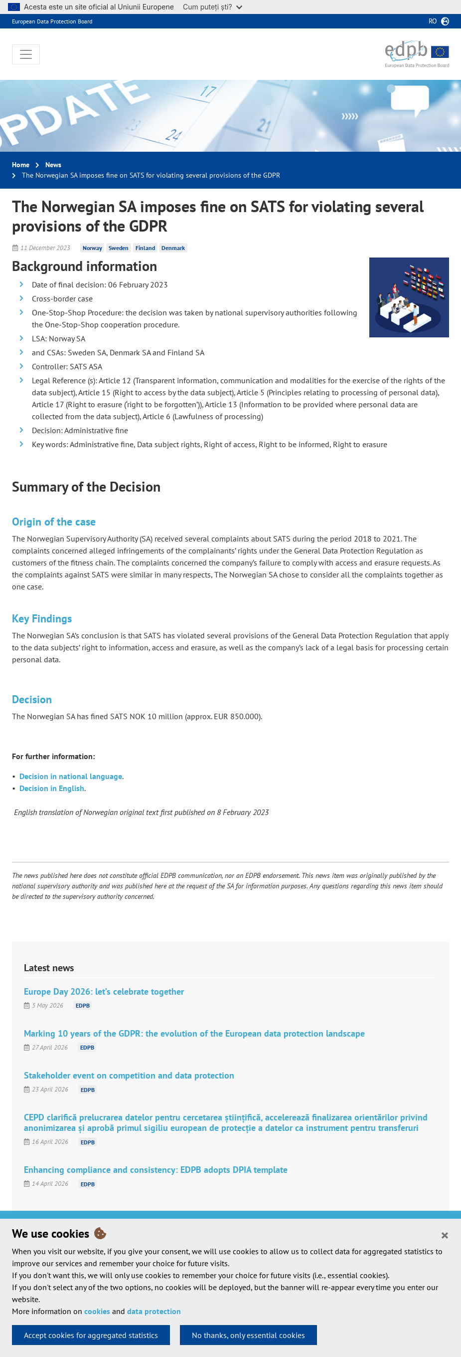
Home (20, 164)
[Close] (445, 1235)
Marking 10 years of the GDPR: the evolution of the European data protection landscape (194, 1033)
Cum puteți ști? (212, 6)
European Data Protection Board (52, 21)
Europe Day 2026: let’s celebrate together (104, 991)
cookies (97, 1311)
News (53, 164)
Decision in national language (70, 776)
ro (433, 20)
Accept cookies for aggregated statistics (91, 1335)
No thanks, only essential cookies (248, 1335)
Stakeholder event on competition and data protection (129, 1075)
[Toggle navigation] (26, 54)
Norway (92, 248)
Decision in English (51, 788)
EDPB (83, 1005)
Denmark (173, 248)
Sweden (119, 248)
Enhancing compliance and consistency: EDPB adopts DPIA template (156, 1169)
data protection (154, 1311)
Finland (145, 248)
